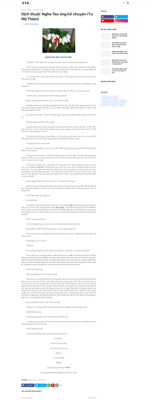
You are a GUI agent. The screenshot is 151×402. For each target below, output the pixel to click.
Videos (122, 104)
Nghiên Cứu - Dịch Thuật (35, 10)
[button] (123, 3)
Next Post (91, 398)
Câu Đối (114, 97)
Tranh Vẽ (114, 104)
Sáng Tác (123, 101)
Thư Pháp (105, 104)
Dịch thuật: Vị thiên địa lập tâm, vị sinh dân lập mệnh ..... (119, 36)
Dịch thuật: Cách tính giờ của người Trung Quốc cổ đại (119, 44)
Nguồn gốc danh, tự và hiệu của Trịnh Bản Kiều (120, 52)
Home (23, 10)
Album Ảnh (105, 97)
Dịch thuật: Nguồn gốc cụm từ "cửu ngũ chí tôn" (119, 70)
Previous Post (26, 398)
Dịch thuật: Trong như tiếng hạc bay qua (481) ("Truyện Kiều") (120, 62)
